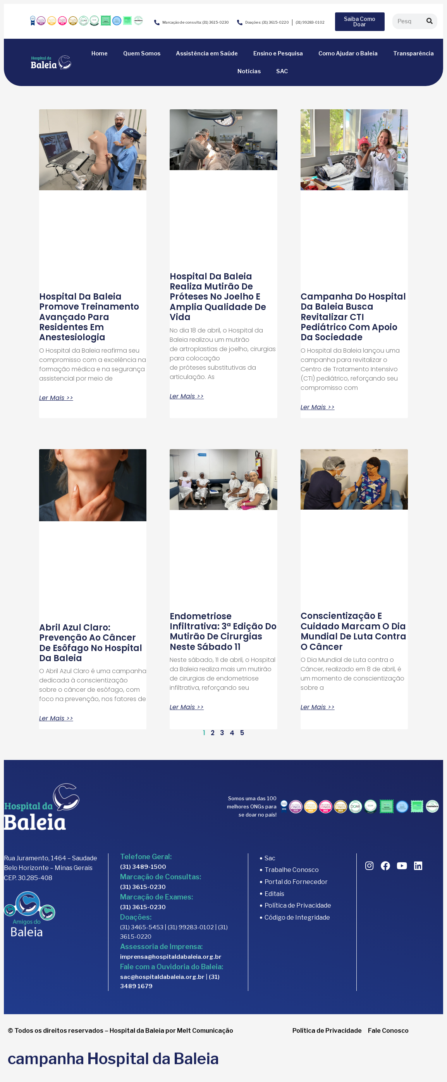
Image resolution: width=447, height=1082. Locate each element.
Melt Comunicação (205, 1030)
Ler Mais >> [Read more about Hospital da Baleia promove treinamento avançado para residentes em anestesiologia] (56, 398)
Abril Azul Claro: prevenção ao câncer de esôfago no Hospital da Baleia (90, 643)
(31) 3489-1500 (143, 866)
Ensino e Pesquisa (278, 53)
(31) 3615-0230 (143, 887)
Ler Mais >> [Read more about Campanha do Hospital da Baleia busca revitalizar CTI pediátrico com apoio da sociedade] (318, 407)
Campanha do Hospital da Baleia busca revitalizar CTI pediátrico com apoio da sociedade (353, 317)
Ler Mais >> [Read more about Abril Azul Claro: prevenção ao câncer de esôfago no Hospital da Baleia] (56, 718)
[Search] (429, 21)
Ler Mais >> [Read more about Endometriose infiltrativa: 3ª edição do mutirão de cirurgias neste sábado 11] (187, 707)
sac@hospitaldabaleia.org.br (162, 976)
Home (99, 53)
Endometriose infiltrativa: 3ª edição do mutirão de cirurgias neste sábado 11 (223, 631)
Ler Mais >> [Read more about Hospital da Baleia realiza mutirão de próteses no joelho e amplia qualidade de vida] (187, 396)
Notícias (249, 71)
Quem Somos (141, 53)
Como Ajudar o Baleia (348, 53)
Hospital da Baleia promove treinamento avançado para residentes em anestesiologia (89, 317)
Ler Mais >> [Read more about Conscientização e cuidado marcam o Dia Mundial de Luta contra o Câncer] (318, 707)
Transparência (413, 53)
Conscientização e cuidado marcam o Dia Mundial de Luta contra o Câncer (353, 631)
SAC (282, 71)
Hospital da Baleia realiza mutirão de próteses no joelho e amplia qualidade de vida (218, 297)
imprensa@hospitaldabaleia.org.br (171, 956)
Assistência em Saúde (207, 53)
